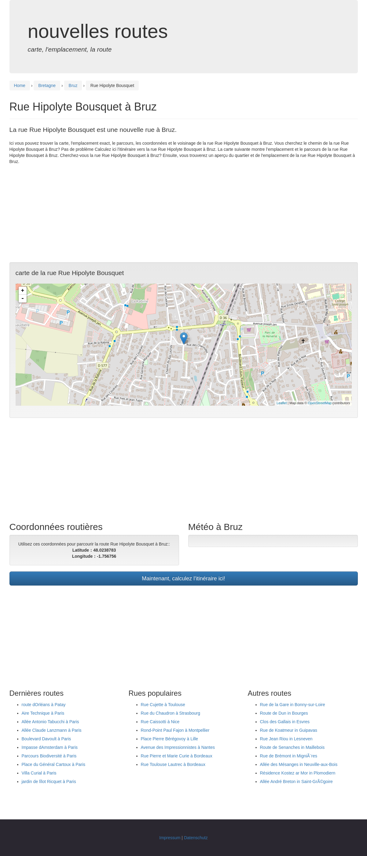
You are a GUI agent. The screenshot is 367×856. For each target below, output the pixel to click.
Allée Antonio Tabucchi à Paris (50, 721)
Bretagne (47, 85)
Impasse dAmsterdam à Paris (50, 747)
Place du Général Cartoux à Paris (54, 764)
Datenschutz (196, 837)
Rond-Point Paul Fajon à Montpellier (175, 730)
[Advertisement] (183, 213)
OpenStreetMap (320, 403)
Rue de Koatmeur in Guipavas (288, 730)
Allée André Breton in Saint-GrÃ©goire (296, 781)
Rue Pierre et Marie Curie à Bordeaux (176, 755)
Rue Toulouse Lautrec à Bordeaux (173, 764)
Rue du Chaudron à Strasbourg (170, 713)
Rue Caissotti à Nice (160, 721)
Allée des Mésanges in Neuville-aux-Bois (299, 764)
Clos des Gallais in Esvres (285, 721)
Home (19, 85)
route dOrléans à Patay (44, 704)
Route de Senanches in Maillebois (292, 747)
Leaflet (282, 403)
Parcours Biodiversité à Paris (49, 755)
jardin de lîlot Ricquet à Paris (49, 781)
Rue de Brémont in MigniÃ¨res (288, 755)
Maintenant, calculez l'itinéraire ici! (183, 578)
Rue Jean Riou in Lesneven (286, 738)
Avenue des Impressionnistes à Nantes (178, 747)
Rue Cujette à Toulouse (163, 704)
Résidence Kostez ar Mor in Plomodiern (298, 773)
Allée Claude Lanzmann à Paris (52, 730)
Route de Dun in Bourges (284, 713)
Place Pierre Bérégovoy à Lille (169, 738)
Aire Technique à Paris (43, 713)
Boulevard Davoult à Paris (46, 738)
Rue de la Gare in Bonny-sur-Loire (292, 704)
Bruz (73, 85)
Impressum (169, 837)
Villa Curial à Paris (39, 773)
